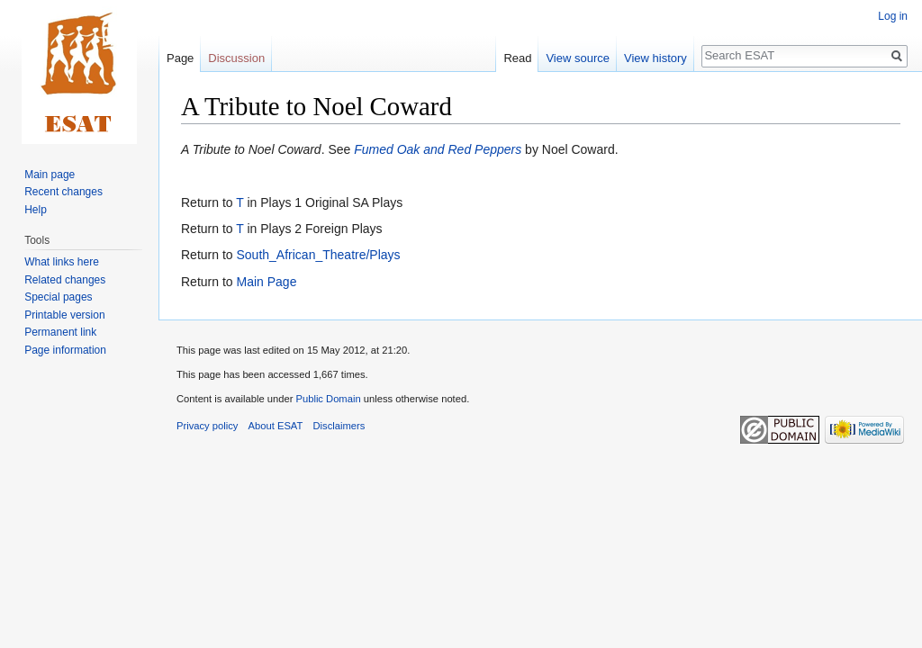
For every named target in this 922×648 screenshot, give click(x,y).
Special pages (58, 297)
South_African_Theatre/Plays (318, 255)
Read (517, 58)
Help (35, 209)
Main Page (266, 281)
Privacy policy (207, 425)
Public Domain (327, 398)
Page (180, 58)
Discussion (236, 58)
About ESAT (276, 425)
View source (578, 58)
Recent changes (63, 191)
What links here (61, 262)
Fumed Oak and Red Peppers (437, 149)
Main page (49, 174)
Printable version (64, 315)
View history (655, 58)
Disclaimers (339, 425)
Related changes (64, 280)
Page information (65, 350)
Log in (893, 16)
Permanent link (60, 332)
